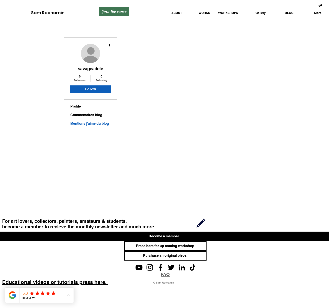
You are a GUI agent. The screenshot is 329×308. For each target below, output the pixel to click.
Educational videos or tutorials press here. (55, 282)
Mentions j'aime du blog (89, 123)
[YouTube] (139, 267)
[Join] (201, 223)
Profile (75, 106)
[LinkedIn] (182, 267)
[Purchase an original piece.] (165, 256)
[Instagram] (149, 267)
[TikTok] (192, 267)
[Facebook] (160, 267)
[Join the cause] (114, 11)
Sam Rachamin (48, 13)
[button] (199, 13)
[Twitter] (171, 267)
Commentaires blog (86, 115)
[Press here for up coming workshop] (165, 246)
